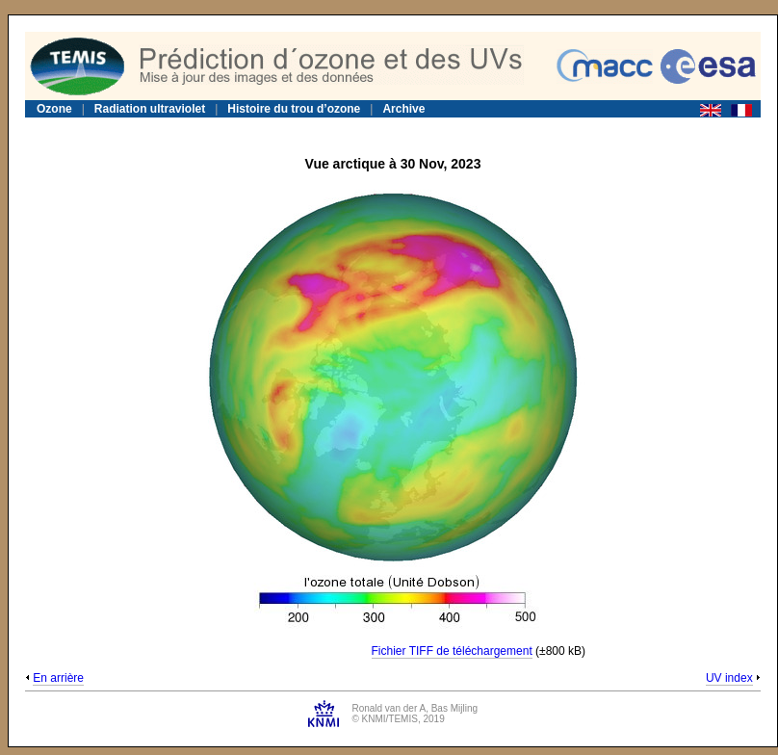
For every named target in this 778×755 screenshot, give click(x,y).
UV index (729, 678)
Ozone (54, 109)
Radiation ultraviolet (149, 109)
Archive (403, 109)
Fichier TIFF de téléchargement (452, 651)
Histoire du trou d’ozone (293, 109)
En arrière (58, 678)
